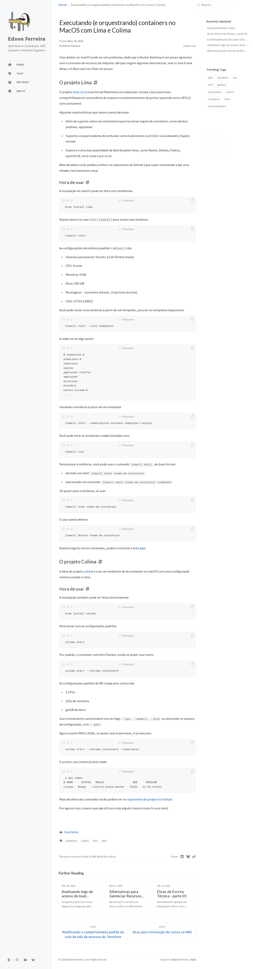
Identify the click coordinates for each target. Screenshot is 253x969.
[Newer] (162, 933)
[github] (17, 960)
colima (88, 571)
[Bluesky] (188, 857)
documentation (217, 106)
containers (71, 840)
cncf (210, 84)
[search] (216, 5)
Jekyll (192, 959)
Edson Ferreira (26, 39)
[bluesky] (33, 960)
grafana (221, 84)
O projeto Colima (217, 145)
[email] (25, 960)
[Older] (93, 933)
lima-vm (79, 92)
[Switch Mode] (9, 960)
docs (227, 99)
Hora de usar (217, 139)
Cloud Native (71, 832)
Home (63, 5)
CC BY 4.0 (95, 856)
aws (235, 77)
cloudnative (214, 92)
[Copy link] (194, 857)
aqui (142, 548)
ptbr (104, 840)
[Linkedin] (182, 857)
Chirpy (174, 959)
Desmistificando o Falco (221, 28)
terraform (223, 77)
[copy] (192, 200)
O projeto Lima (216, 133)
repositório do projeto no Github (149, 799)
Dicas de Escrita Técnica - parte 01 (227, 34)
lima (95, 840)
